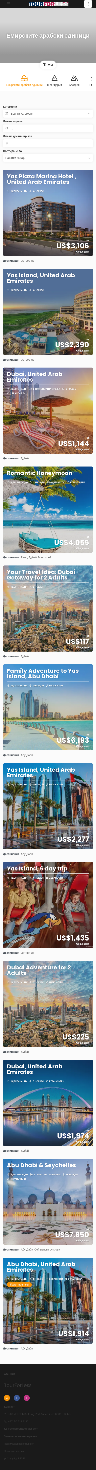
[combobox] (48, 143)
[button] (88, 4)
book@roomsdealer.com (23, 1428)
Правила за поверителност (19, 1443)
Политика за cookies (15, 1451)
